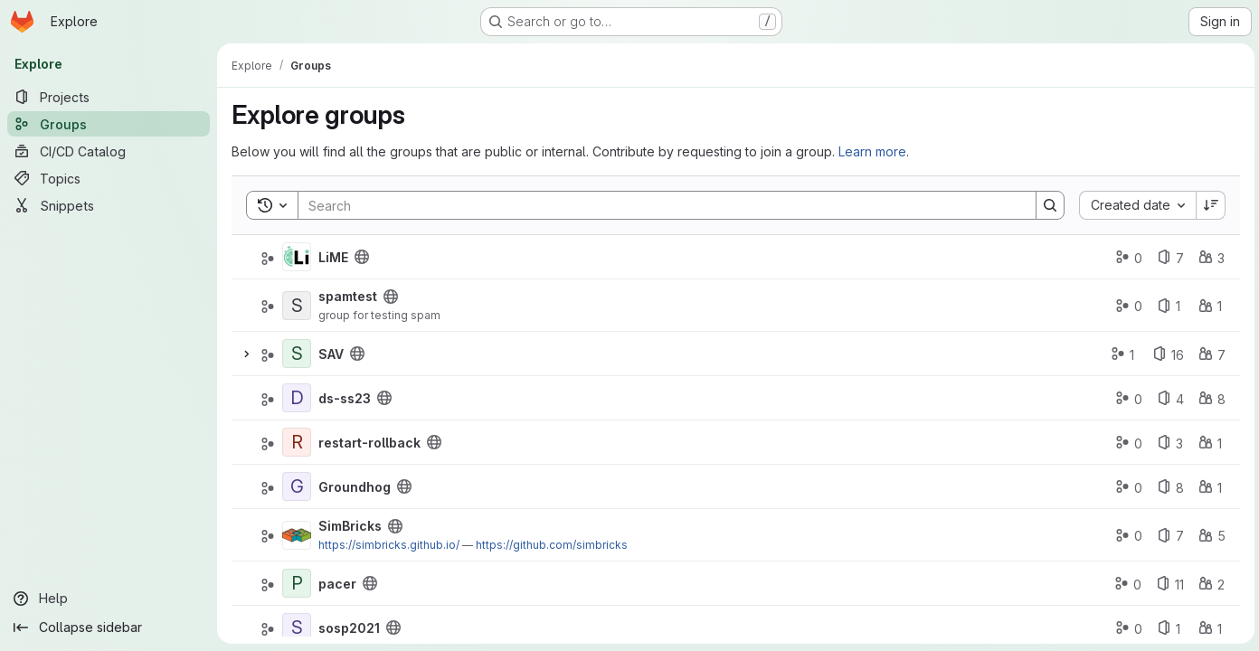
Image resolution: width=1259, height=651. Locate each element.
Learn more (872, 151)
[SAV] (296, 353)
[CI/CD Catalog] (108, 151)
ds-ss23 (344, 398)
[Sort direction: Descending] (1208, 205)
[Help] (108, 598)
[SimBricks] (296, 535)
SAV (331, 354)
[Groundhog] (296, 486)
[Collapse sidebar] (108, 627)
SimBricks (350, 525)
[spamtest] (296, 305)
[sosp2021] (296, 627)
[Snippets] (108, 205)
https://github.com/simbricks (552, 545)
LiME (333, 257)
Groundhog (354, 487)
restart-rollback (369, 442)
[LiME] (296, 256)
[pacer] (296, 583)
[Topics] (108, 178)
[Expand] (246, 353)
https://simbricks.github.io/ (388, 545)
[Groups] (108, 124)
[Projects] (108, 96)
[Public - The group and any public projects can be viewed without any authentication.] (362, 257)
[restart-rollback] (296, 442)
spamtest (347, 296)
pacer (337, 583)
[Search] (656, 205)
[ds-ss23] (296, 397)
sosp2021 (349, 628)
